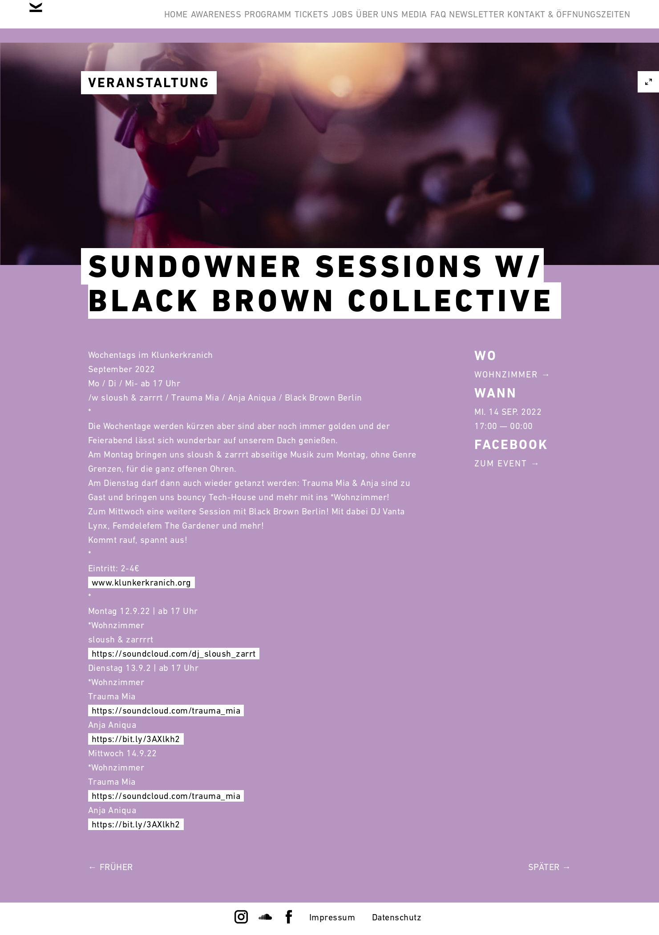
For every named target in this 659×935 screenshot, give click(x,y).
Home (186, 21)
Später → (549, 867)
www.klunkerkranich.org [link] (141, 582)
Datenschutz (397, 917)
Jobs (407, 21)
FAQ (544, 21)
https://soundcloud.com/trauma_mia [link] (166, 710)
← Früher (110, 867)
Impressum (332, 917)
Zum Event (500, 463)
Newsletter (595, 21)
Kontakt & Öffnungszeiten (562, 64)
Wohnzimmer (506, 374)
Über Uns (456, 21)
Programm (305, 21)
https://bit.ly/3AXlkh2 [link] (136, 739)
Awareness (240, 21)
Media (506, 21)
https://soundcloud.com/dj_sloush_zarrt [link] (174, 653)
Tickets (363, 21)
